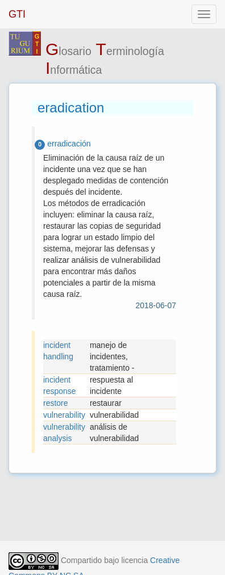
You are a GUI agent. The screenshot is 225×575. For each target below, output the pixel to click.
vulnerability (64, 414)
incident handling (58, 351)
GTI (17, 14)
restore (55, 403)
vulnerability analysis (64, 432)
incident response (59, 385)
